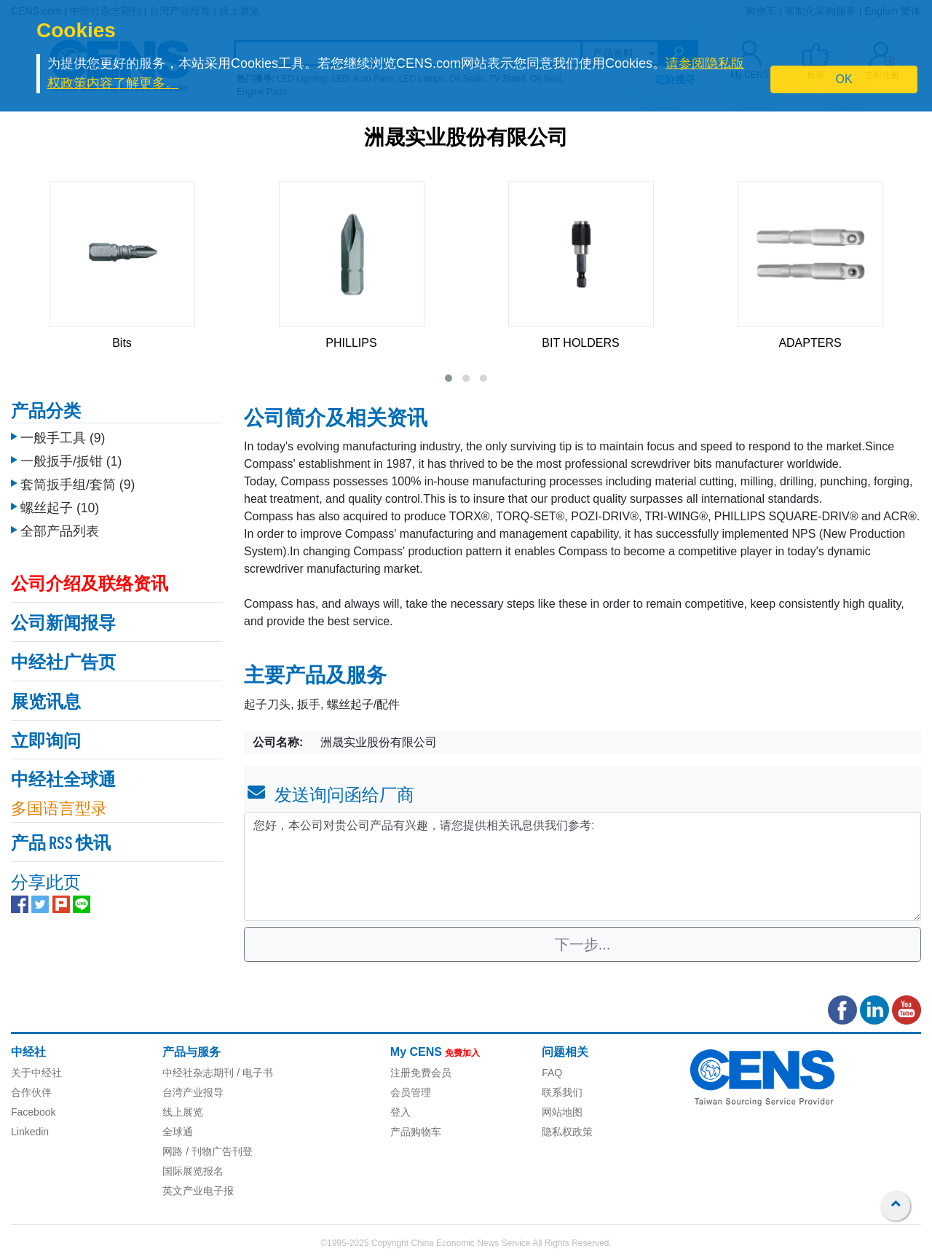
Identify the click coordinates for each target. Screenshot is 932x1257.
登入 (400, 1112)
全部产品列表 (59, 531)
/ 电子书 (253, 1072)
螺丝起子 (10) (59, 508)
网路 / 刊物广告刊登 (207, 1151)
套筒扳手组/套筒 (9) (77, 484)
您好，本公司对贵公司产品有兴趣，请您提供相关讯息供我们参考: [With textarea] (582, 866)
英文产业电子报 (198, 1191)
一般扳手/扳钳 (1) (71, 461)
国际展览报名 (193, 1171)
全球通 (177, 1131)
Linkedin (30, 1131)
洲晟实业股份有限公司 (466, 139)
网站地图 (562, 1112)
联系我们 (562, 1092)
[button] (448, 378)
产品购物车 (415, 1131)
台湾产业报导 (193, 1092)
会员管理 (410, 1092)
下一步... (583, 944)
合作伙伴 (31, 1092)
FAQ (552, 1072)
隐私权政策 (567, 1131)
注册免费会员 (420, 1072)
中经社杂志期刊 (198, 1072)
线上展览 (182, 1112)
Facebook (33, 1112)
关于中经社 (36, 1072)
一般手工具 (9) (62, 438)
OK (844, 79)
